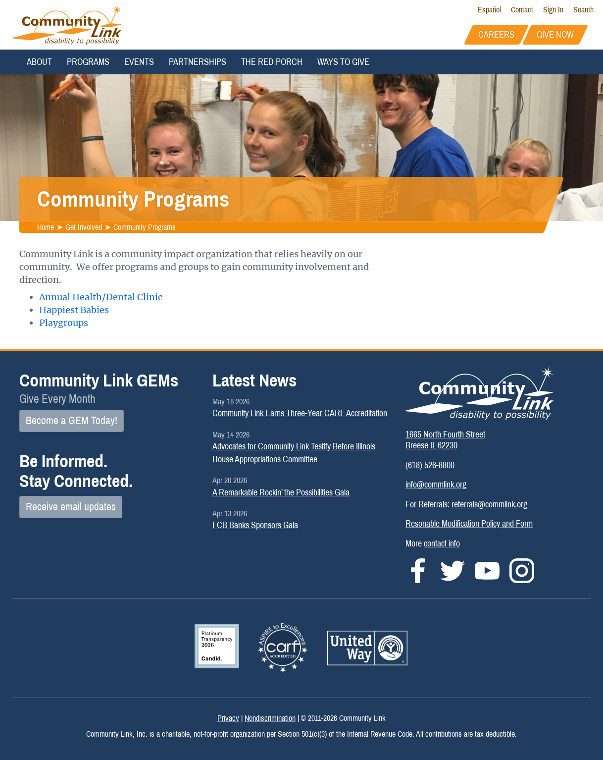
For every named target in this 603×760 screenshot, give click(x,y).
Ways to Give (343, 62)
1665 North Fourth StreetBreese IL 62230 (445, 440)
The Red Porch (271, 62)
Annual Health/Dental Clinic (100, 297)
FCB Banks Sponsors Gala (255, 525)
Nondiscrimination (270, 718)
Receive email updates (71, 507)
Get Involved (83, 226)
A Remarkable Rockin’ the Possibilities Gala (281, 492)
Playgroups (63, 322)
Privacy (228, 718)
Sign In (553, 9)
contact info (442, 543)
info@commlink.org (435, 484)
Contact (522, 9)
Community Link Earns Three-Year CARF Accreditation (299, 413)
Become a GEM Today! (71, 421)
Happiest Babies (74, 310)
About (39, 62)
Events (139, 62)
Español (489, 9)
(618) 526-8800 (429, 465)
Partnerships (197, 62)
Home (45, 226)
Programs (88, 62)
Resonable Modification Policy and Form (469, 524)
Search (583, 9)
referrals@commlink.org (489, 504)
